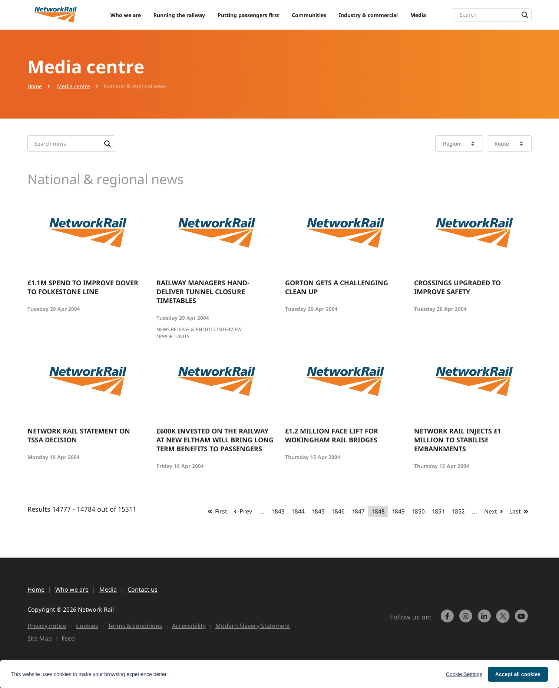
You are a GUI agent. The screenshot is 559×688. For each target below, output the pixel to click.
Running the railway (179, 15)
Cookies (87, 626)
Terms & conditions (135, 626)
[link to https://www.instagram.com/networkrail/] (466, 619)
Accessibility (189, 626)
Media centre (73, 86)
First (221, 511)
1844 (298, 511)
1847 (358, 511)
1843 (278, 511)
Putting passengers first (248, 15)
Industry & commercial (368, 15)
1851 (438, 511)
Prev (245, 511)
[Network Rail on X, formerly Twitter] (503, 619)
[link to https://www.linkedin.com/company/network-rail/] (485, 619)
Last (515, 511)
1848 (378, 511)
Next (490, 511)
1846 (338, 511)
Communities (309, 15)
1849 (398, 511)
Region (451, 143)
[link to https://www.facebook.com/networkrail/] (448, 619)
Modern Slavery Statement (252, 626)
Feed (68, 638)
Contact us (143, 589)
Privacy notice (46, 626)
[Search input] (494, 15)
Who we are (125, 15)
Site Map (39, 638)
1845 (318, 511)
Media (418, 15)
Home (34, 86)
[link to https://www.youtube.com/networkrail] (522, 619)
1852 (458, 511)
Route (501, 143)
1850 (418, 511)
